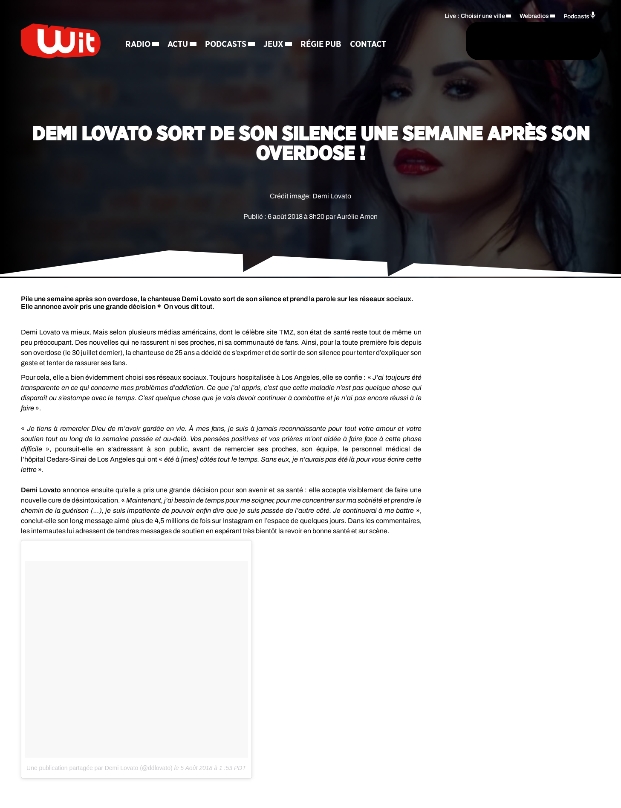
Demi (41, 490)
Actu (183, 45)
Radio (143, 45)
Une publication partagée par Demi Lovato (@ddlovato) (99, 767)
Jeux (279, 45)
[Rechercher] (416, 41)
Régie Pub (326, 45)
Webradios (534, 15)
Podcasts (231, 45)
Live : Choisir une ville (475, 15)
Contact (373, 45)
